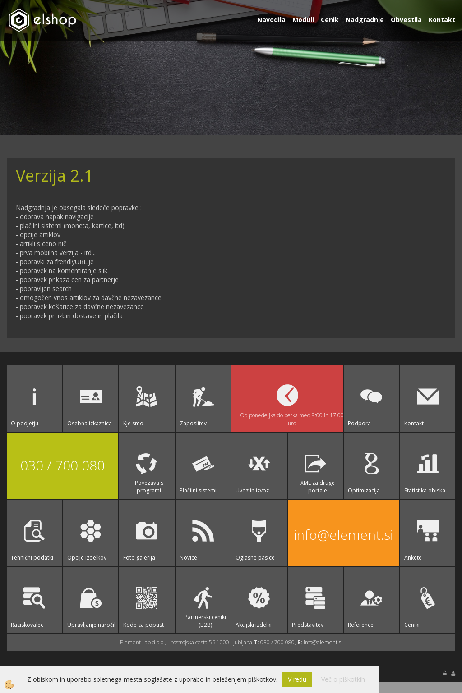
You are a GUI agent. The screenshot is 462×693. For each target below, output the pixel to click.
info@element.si (343, 534)
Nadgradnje (365, 19)
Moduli (303, 19)
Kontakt (442, 19)
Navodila (271, 19)
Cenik (330, 19)
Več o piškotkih (343, 679)
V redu (297, 679)
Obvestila (406, 19)
